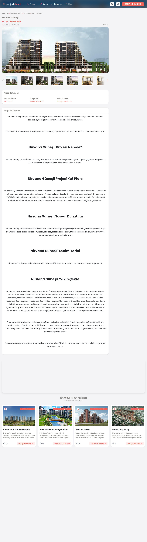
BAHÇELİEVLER (66, 409)
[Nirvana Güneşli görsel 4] (42, 80)
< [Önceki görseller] (3, 80)
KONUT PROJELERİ (16, 13)
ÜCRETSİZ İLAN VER (132, 4)
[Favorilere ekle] (5, 409)
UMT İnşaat (8, 101)
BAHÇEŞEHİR (102, 409)
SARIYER (31, 409)
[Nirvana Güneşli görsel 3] (27, 80)
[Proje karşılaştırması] (112, 4)
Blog (69, 4)
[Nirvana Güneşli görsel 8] (102, 80)
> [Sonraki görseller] (107, 80)
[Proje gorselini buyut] (55, 50)
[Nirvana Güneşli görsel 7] (87, 80)
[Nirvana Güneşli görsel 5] (57, 80)
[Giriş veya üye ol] (118, 4)
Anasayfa (5, 13)
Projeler (31, 4)
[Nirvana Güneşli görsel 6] (72, 80)
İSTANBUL (27, 13)
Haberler (56, 4)
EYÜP (140, 409)
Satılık (44, 4)
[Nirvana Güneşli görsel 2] (11, 80)
